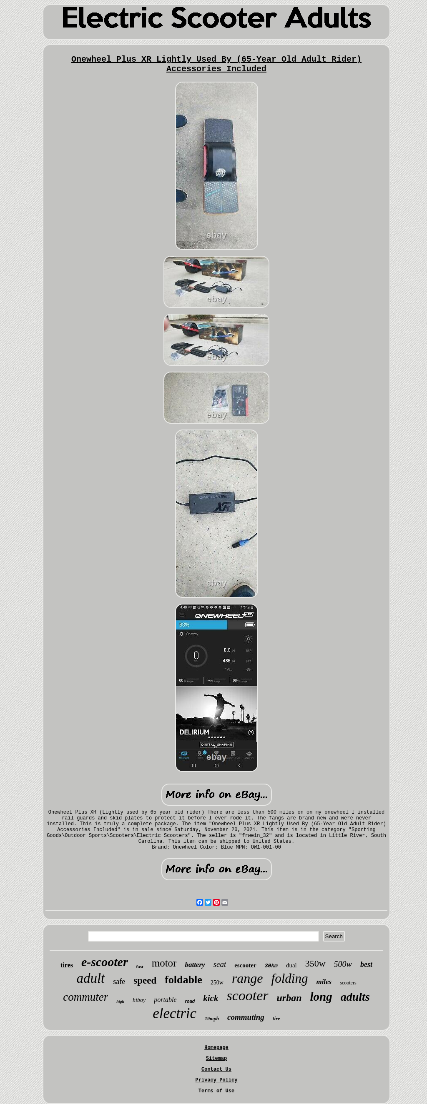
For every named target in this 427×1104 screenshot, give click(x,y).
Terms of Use (216, 1091)
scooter (247, 995)
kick (210, 998)
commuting (245, 1017)
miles (324, 982)
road (190, 1001)
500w (343, 964)
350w (315, 963)
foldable (183, 980)
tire (276, 1018)
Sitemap (216, 1059)
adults (355, 996)
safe (119, 981)
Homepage (216, 1048)
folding (289, 978)
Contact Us (216, 1069)
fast (139, 966)
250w (217, 982)
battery (195, 965)
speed (144, 980)
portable (165, 999)
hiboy (139, 1000)
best (366, 964)
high (120, 1001)
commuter (85, 997)
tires (66, 965)
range (247, 978)
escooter (245, 965)
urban (289, 997)
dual (291, 965)
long (321, 996)
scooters (348, 983)
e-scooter (104, 962)
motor (164, 963)
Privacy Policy (217, 1080)
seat (220, 964)
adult (90, 978)
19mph (212, 1019)
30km (271, 966)
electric (174, 1013)
